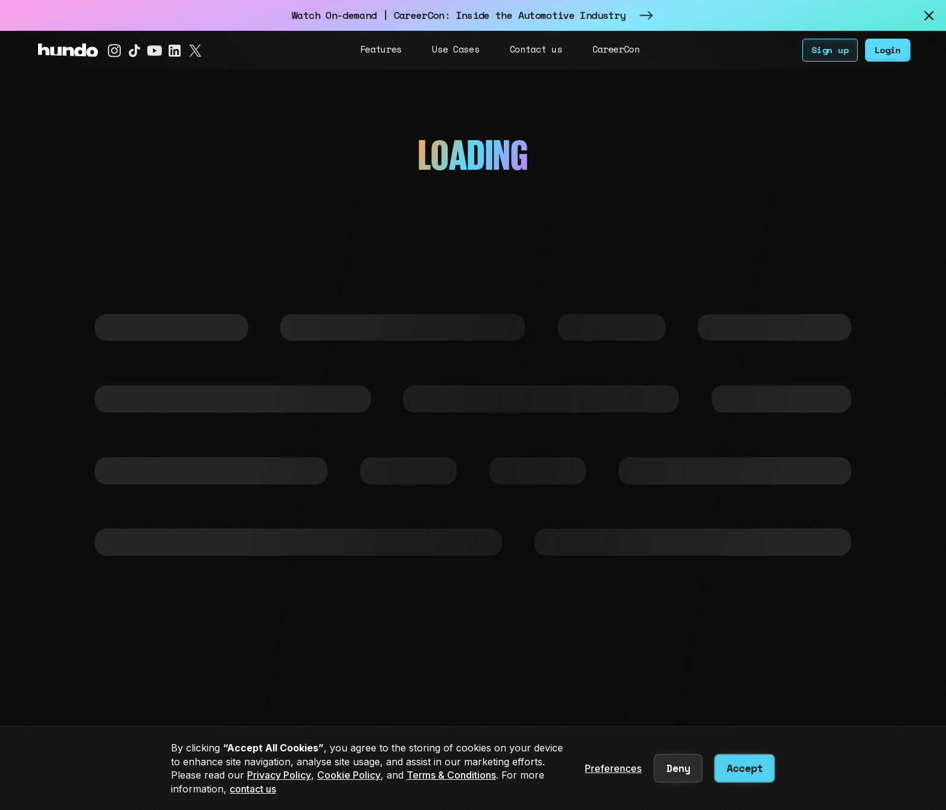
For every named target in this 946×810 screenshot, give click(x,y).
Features (381, 49)
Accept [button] (745, 768)
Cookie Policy (349, 775)
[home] (68, 50)
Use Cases (455, 49)
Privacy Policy (279, 775)
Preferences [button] (613, 768)
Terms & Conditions (451, 775)
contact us (253, 789)
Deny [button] (678, 768)
